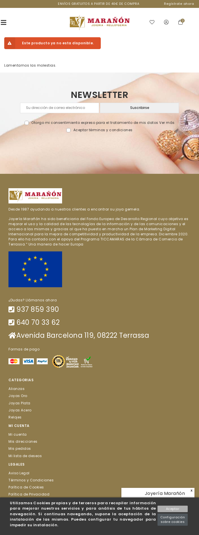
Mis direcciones (23, 441)
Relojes (15, 417)
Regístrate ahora (179, 4)
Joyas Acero (20, 409)
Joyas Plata (19, 402)
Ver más (167, 122)
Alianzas (16, 388)
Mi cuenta (17, 434)
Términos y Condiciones (31, 480)
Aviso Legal (19, 472)
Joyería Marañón (165, 493)
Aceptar (173, 509)
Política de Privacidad (28, 494)
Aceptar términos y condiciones (103, 130)
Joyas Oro (17, 395)
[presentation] (99, 145)
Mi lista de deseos (25, 455)
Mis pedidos (19, 448)
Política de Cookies (26, 487)
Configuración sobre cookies (172, 519)
